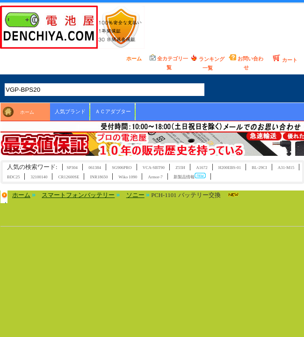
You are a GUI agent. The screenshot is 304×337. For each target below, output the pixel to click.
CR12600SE (69, 177)
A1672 (201, 167)
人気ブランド (70, 111)
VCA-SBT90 (154, 167)
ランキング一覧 (207, 62)
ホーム (130, 58)
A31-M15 (286, 167)
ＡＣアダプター (113, 111)
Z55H (180, 167)
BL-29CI (259, 167)
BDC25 (13, 177)
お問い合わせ (246, 62)
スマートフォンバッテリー (78, 195)
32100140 (39, 177)
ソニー (135, 195)
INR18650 (99, 177)
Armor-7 (155, 177)
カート (284, 58)
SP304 (72, 167)
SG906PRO (121, 167)
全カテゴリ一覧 (169, 62)
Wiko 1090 (128, 177)
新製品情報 (190, 176)
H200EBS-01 (229, 167)
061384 (94, 167)
